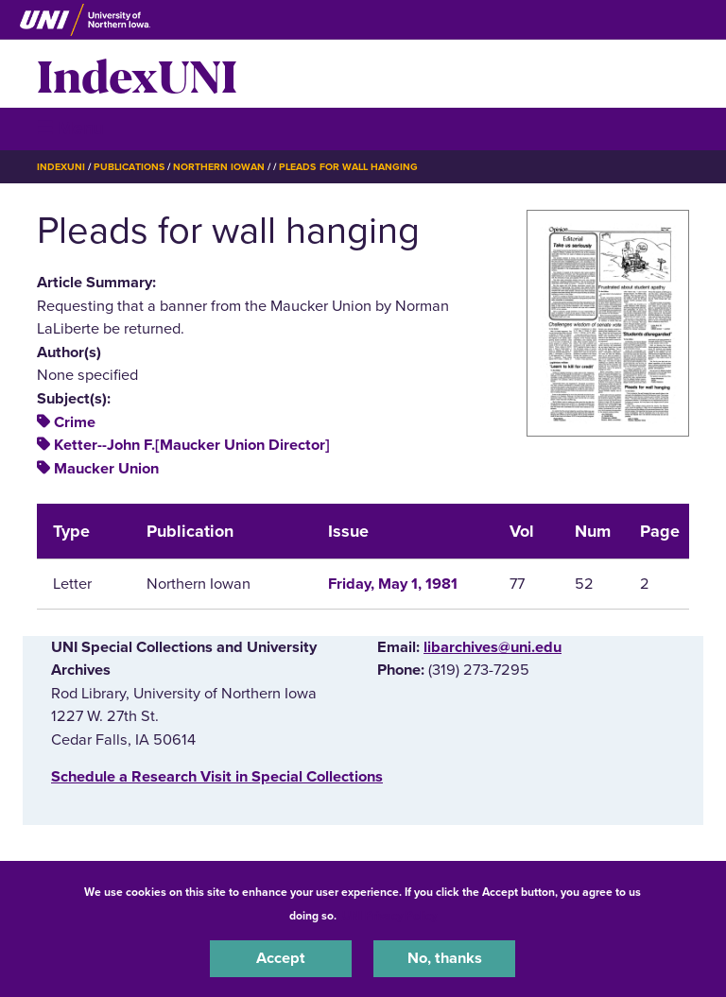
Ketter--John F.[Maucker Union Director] (192, 445)
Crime (74, 422)
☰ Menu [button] (70, 128)
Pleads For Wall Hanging (348, 167)
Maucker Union (106, 468)
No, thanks (444, 958)
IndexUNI (137, 74)
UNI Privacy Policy (389, 915)
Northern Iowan (219, 167)
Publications (129, 167)
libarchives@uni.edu (493, 647)
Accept (280, 958)
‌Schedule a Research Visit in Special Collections (217, 776)
